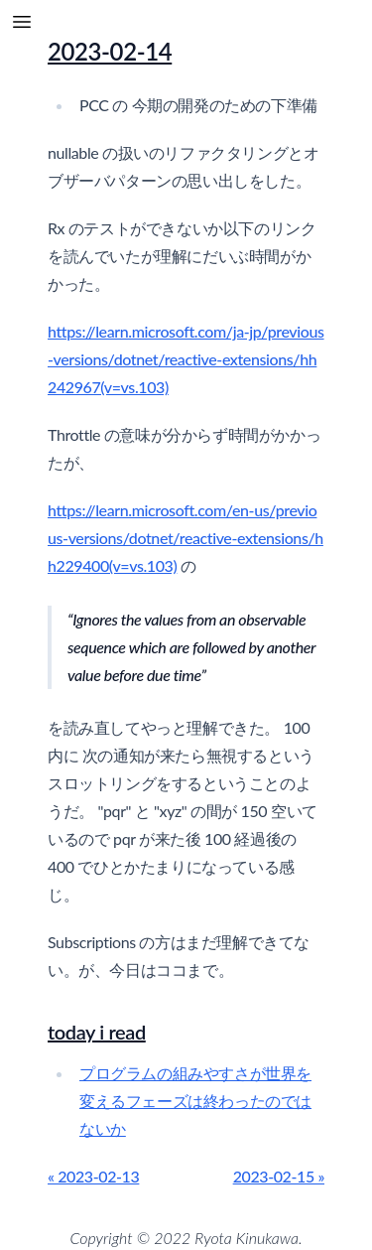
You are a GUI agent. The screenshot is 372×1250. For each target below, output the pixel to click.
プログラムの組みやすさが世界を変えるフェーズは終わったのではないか (195, 1100)
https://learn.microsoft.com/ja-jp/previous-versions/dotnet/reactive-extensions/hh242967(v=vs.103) (186, 359)
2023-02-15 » (278, 1176)
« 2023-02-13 (93, 1176)
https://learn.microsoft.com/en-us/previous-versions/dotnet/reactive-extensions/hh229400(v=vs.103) (185, 537)
